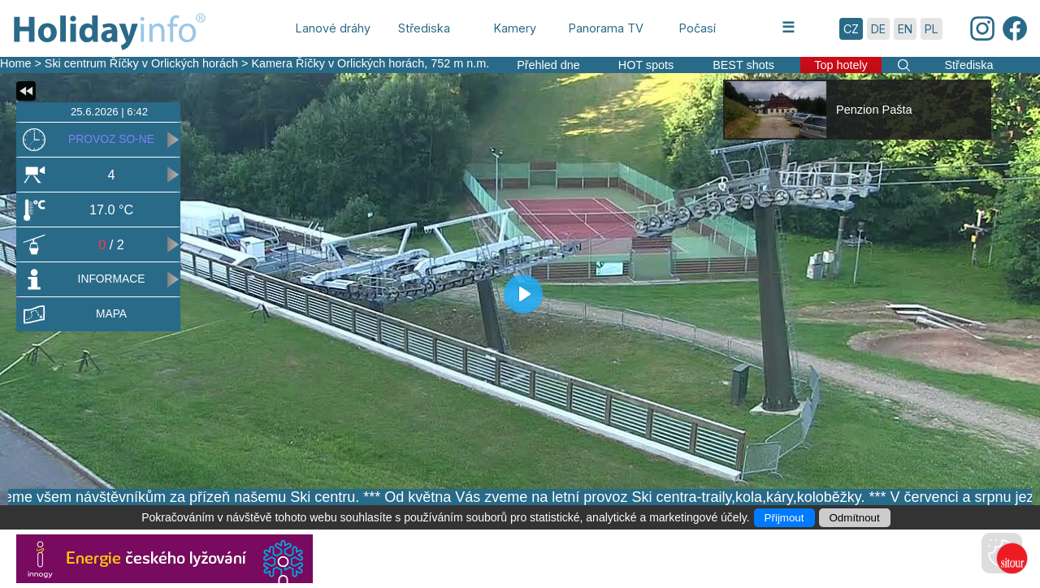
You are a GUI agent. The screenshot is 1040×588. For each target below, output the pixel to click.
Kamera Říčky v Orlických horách (338, 63)
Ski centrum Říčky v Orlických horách (141, 63)
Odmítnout (855, 518)
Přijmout (784, 518)
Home (15, 63)
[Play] (523, 294)
